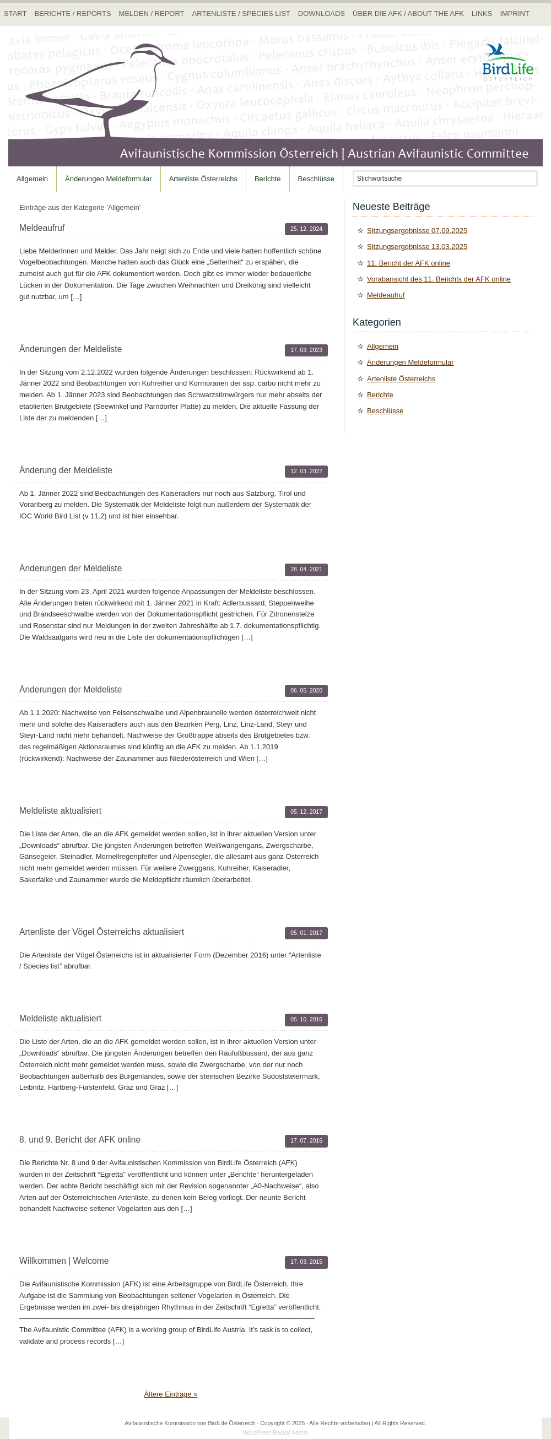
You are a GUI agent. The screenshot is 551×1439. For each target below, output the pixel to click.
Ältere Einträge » (171, 1394)
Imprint (514, 13)
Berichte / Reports (72, 13)
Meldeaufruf (41, 227)
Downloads (321, 13)
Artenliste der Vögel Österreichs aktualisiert (101, 932)
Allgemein (32, 179)
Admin (299, 1433)
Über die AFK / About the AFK (408, 13)
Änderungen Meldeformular (108, 179)
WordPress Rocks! (266, 1433)
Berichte (268, 179)
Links (482, 13)
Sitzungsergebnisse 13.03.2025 (417, 246)
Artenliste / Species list (241, 13)
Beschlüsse (316, 179)
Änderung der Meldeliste (65, 470)
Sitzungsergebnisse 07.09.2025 (417, 230)
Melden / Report (152, 13)
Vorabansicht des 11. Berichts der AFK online (439, 279)
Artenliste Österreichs (203, 179)
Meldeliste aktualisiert (60, 810)
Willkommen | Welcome (64, 1260)
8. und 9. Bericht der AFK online (80, 1139)
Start (15, 13)
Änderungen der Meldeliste (70, 349)
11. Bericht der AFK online (408, 263)
